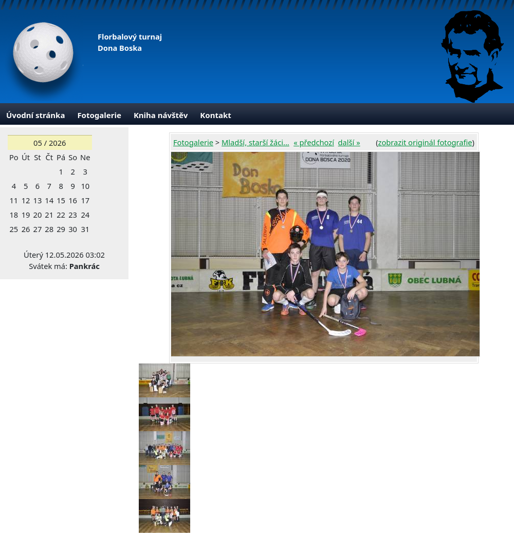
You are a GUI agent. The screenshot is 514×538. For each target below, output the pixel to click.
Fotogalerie (99, 115)
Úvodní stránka (35, 115)
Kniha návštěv (161, 115)
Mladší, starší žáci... (255, 142)
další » (349, 142)
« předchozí (313, 142)
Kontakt (215, 115)
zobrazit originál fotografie (425, 142)
